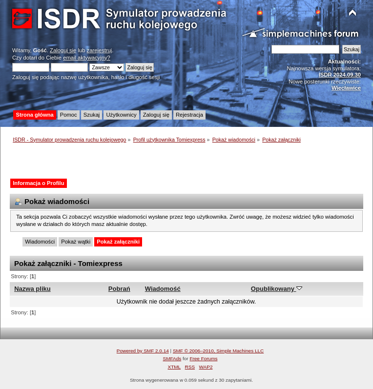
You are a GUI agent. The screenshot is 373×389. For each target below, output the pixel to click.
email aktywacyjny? (86, 58)
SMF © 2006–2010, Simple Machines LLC (218, 350)
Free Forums (203, 358)
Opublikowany (276, 288)
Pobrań (119, 288)
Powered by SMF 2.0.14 (143, 350)
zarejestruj (99, 50)
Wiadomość (163, 288)
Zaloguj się (63, 50)
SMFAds (172, 358)
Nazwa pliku (32, 288)
